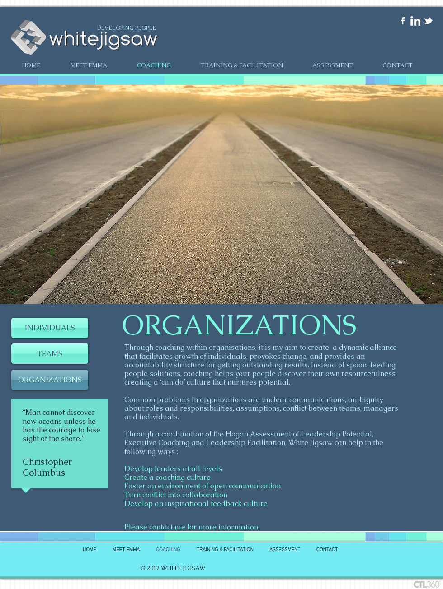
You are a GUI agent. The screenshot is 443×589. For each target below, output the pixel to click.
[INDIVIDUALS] (49, 328)
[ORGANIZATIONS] (49, 380)
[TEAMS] (49, 353)
